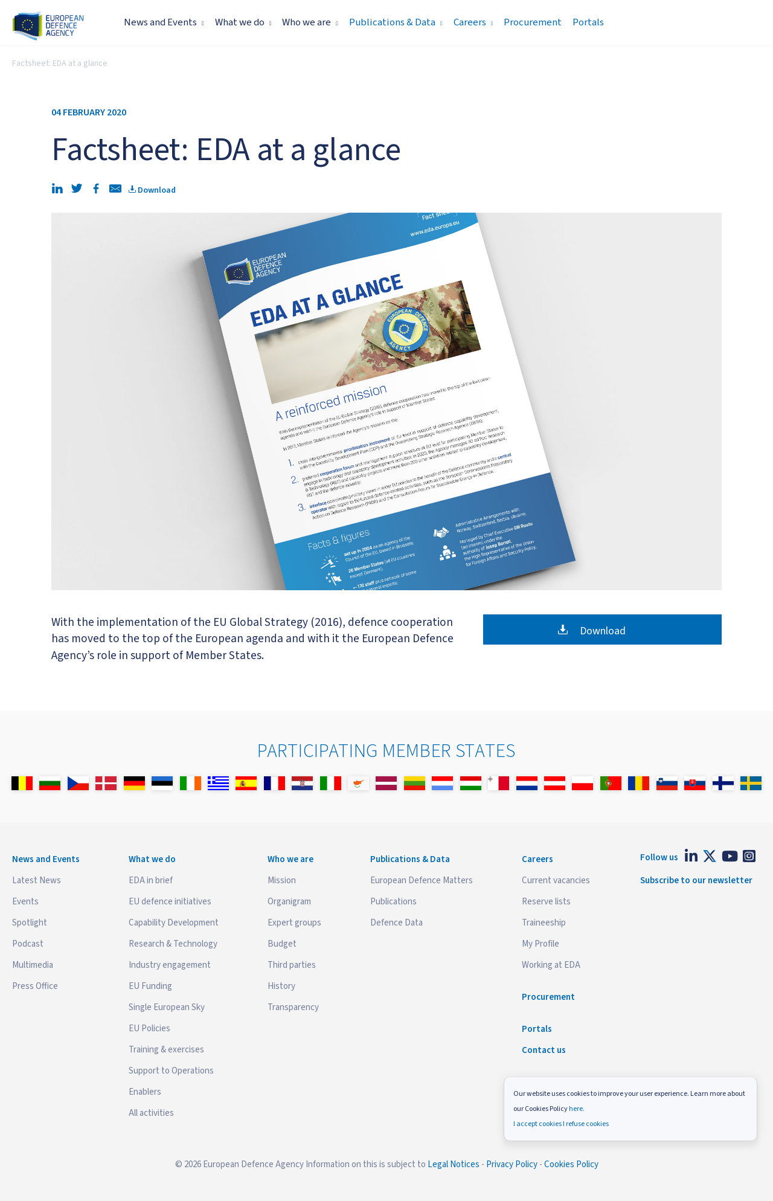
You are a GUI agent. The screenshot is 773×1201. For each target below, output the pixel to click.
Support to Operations (171, 1070)
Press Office (35, 986)
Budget (282, 944)
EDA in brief (151, 880)
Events (25, 901)
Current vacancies (556, 880)
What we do (243, 22)
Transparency (293, 1007)
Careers (473, 22)
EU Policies (149, 1028)
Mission (282, 880)
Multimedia (32, 965)
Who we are (310, 22)
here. (577, 1109)
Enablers (145, 1092)
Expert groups (294, 922)
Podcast (27, 944)
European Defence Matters (421, 880)
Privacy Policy (511, 1164)
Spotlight (29, 922)
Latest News (36, 880)
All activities (151, 1113)
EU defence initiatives (170, 901)
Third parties (292, 965)
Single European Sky (167, 1007)
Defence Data (396, 922)
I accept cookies (537, 1124)
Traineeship (544, 922)
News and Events (164, 22)
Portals (588, 22)
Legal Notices (454, 1164)
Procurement (533, 22)
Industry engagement (170, 965)
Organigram (289, 901)
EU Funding (150, 986)
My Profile (540, 944)
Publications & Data (396, 22)
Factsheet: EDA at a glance (59, 63)
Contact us (544, 1050)
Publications (393, 901)
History (281, 986)
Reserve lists (546, 901)
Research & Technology (173, 944)
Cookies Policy (571, 1164)
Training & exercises (166, 1049)
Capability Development (174, 922)
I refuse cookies (586, 1124)
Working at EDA (551, 965)
